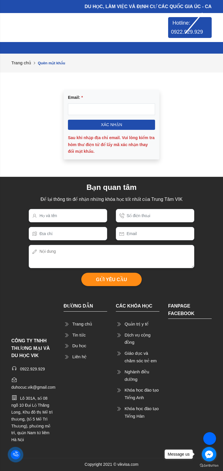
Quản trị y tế (136, 323)
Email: (75, 97)
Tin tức (79, 334)
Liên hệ (79, 356)
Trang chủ (21, 62)
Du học (79, 345)
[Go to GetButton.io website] (209, 465)
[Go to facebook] (209, 454)
